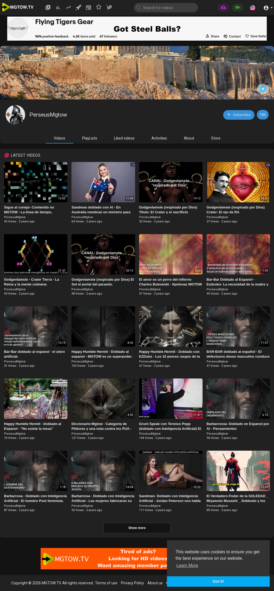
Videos (59, 138)
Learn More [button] (187, 565)
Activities (159, 138)
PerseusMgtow (48, 114)
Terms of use (106, 583)
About (189, 138)
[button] (252, 7)
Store (215, 138)
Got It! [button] (218, 581)
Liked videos (124, 138)
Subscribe (239, 114)
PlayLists (89, 138)
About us (155, 583)
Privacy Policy (132, 583)
